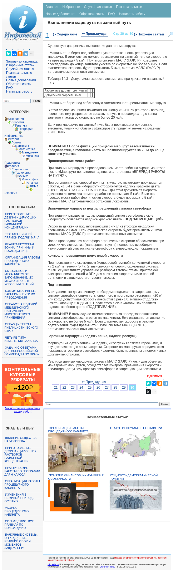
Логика (16, 142)
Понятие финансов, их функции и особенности (76, 477)
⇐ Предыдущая (95, 33)
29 (124, 387)
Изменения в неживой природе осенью (19, 498)
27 (107, 387)
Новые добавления (21, 80)
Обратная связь (18, 84)
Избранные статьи (20, 65)
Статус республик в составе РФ (136, 428)
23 (73, 387)
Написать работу (19, 91)
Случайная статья (20, 69)
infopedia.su (53, 564)
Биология (17, 122)
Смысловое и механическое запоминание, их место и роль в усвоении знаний (19, 277)
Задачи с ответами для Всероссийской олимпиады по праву (21, 351)
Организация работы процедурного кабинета (22, 261)
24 (81, 387)
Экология (10, 193)
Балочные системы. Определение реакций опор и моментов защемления (21, 541)
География (26, 129)
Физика (23, 176)
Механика (32, 155)
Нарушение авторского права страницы (133, 558)
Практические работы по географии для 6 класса (22, 471)
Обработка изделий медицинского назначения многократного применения (20, 311)
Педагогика (12, 162)
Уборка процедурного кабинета (16, 511)
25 (90, 387)
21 (56, 387)
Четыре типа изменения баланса (21, 339)
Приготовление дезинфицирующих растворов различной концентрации (20, 220)
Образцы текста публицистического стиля (21, 328)
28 (115, 387)
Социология (19, 169)
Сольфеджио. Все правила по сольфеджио (19, 525)
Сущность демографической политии (133, 477)
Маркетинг (22, 145)
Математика (27, 149)
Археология (16, 119)
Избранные (71, 7)
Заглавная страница (22, 61)
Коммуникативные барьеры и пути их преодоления (20, 294)
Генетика (21, 125)
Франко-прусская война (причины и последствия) (19, 247)
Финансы (32, 182)
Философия (30, 179)
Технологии (22, 172)
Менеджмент (31, 152)
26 (98, 387)
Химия (33, 186)
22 (64, 387)
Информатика (13, 135)
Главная (51, 7)
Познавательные (129, 7)
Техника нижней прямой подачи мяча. (22, 235)
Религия (13, 166)
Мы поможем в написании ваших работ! (22, 410)
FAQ (9, 87)
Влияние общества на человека (20, 439)
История (13, 139)
